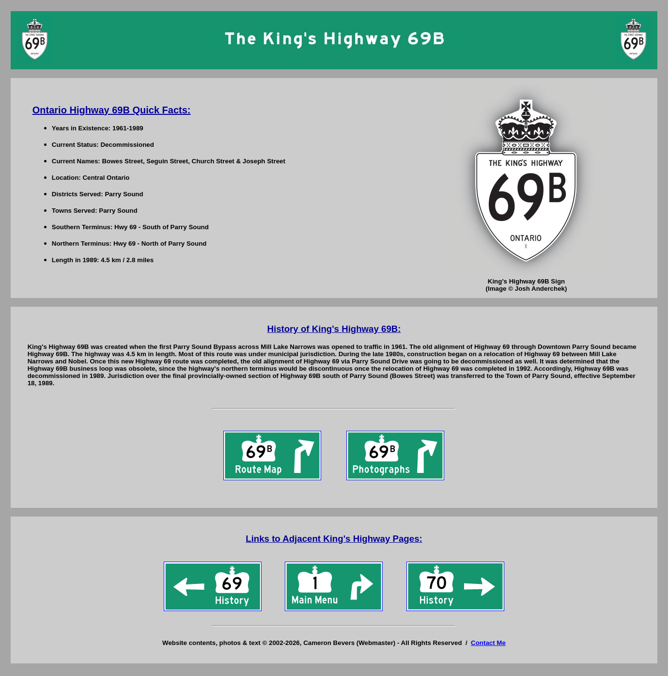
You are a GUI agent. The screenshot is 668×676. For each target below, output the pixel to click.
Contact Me (488, 642)
